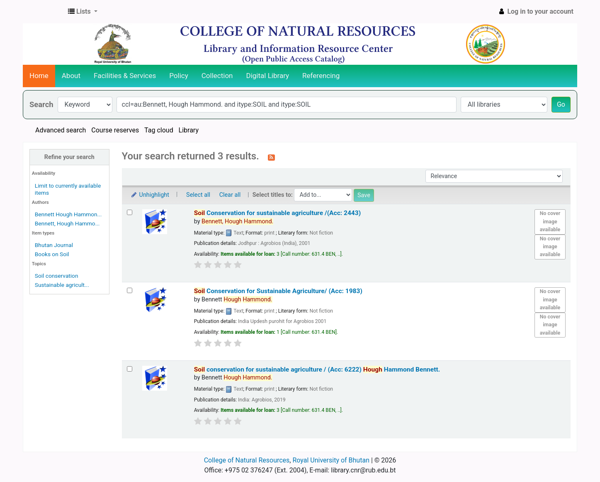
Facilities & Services (125, 75)
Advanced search (60, 130)
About (71, 75)
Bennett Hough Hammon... (68, 214)
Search (41, 104)
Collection (217, 75)
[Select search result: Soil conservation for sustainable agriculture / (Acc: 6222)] (129, 369)
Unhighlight (150, 194)
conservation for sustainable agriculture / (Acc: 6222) (317, 369)
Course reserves (115, 130)
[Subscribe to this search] (271, 157)
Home (39, 75)
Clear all (230, 194)
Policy (178, 75)
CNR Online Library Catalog (44, 11)
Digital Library (267, 75)
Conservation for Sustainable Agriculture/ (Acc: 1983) (278, 291)
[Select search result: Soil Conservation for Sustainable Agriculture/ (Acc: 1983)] (129, 290)
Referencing (321, 75)
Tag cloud (158, 130)
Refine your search (69, 157)
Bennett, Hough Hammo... (67, 223)
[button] (83, 11)
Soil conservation (56, 275)
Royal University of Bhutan (330, 460)
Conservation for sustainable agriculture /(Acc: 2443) (277, 213)
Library (189, 130)
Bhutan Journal (54, 245)
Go (561, 104)
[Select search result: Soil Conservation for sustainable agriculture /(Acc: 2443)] (129, 212)
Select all (198, 194)
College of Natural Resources (247, 460)
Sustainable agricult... (62, 284)
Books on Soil (52, 254)
